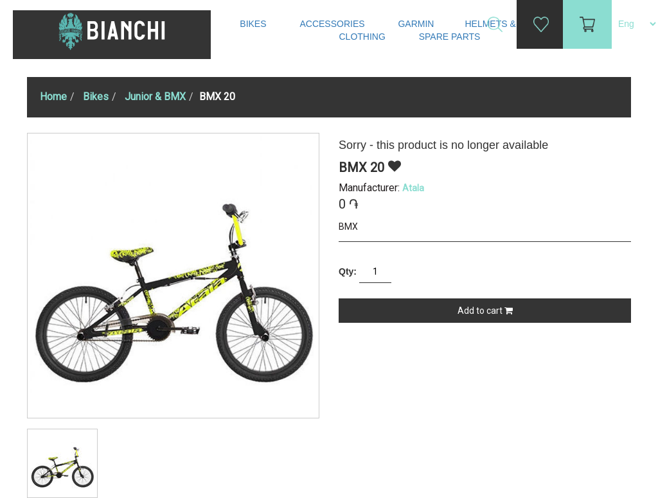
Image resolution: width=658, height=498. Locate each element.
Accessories (333, 24)
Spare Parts (451, 36)
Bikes (254, 24)
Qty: (348, 271)
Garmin (416, 24)
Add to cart (485, 310)
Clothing (363, 36)
